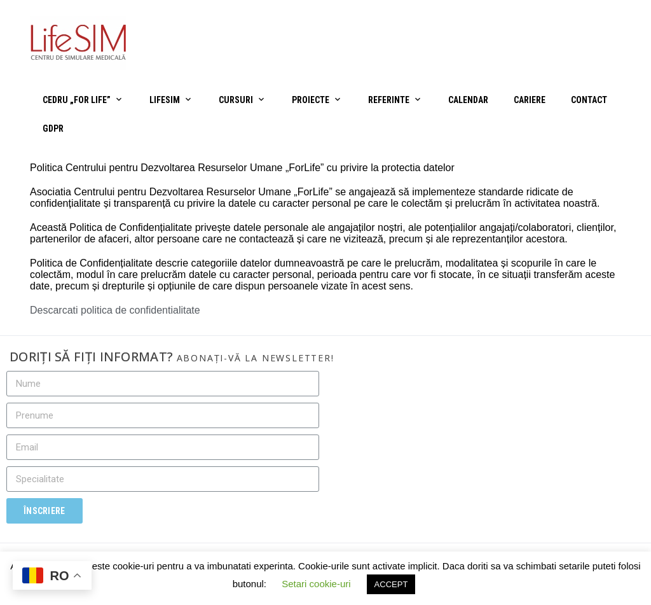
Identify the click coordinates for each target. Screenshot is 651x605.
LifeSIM (164, 100)
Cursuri (236, 100)
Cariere (529, 100)
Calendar (468, 100)
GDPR (53, 128)
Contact (589, 100)
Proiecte (310, 100)
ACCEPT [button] (391, 584)
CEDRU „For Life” (77, 100)
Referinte (388, 100)
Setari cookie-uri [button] (316, 583)
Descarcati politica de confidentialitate (115, 310)
